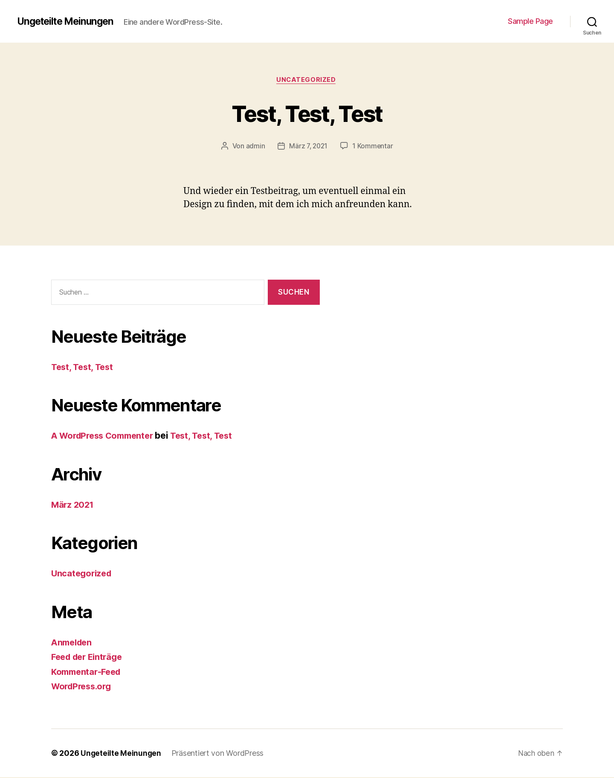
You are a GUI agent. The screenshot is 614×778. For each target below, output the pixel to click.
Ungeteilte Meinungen (68, 21)
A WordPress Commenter (105, 436)
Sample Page (530, 21)
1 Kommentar (373, 147)
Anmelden (73, 643)
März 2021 (73, 505)
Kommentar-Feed (88, 672)
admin (254, 147)
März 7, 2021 (308, 147)
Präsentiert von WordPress (218, 753)
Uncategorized (307, 80)
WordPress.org (83, 687)
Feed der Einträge (89, 658)
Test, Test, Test (307, 113)
